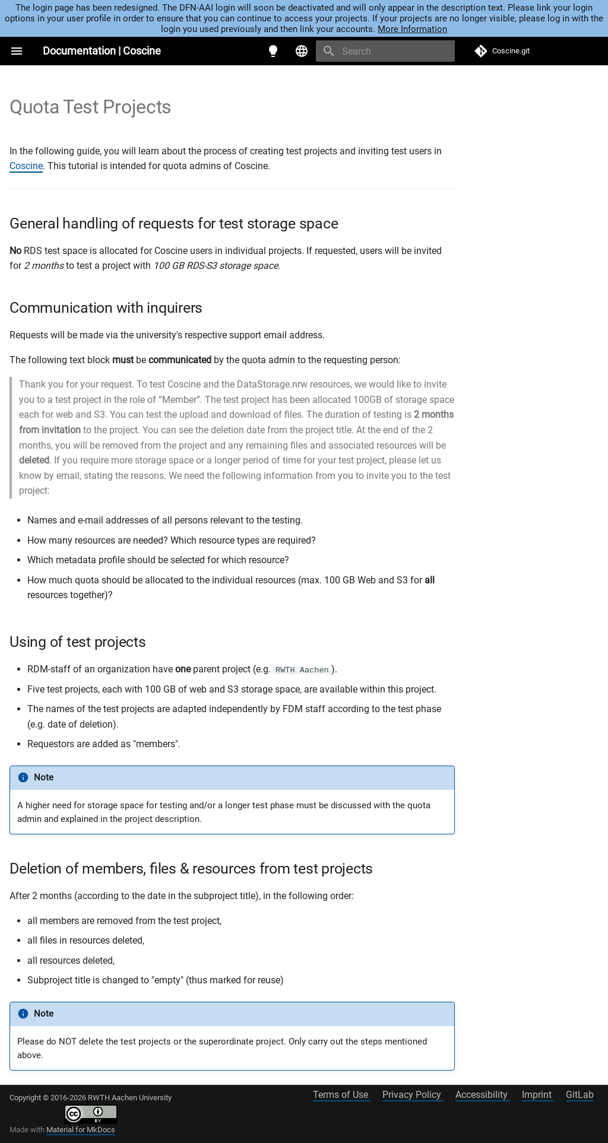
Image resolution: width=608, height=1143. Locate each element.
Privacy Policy (413, 1094)
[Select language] (302, 51)
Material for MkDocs (80, 1129)
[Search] (385, 51)
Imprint (538, 1094)
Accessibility (482, 1094)
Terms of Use (341, 1094)
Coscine (26, 166)
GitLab (580, 1094)
